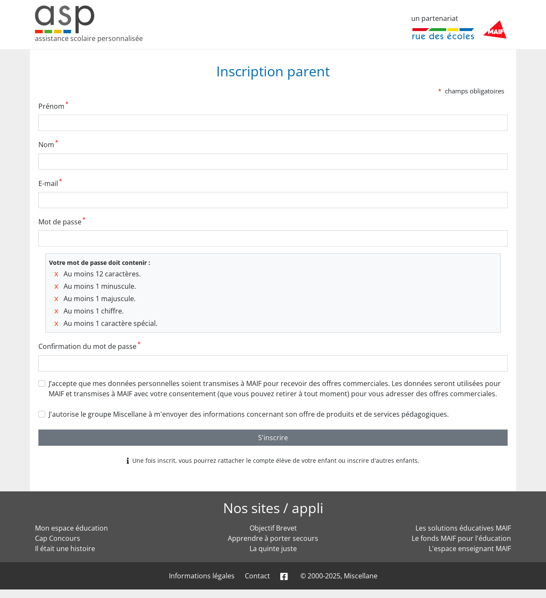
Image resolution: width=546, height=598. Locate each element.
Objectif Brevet (273, 528)
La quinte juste (273, 548)
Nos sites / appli (273, 508)
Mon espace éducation (71, 528)
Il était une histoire (65, 548)
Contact (257, 576)
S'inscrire (273, 437)
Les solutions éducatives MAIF (463, 528)
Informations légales (202, 576)
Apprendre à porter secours (273, 538)
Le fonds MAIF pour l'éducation (461, 538)
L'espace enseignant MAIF (470, 548)
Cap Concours (57, 538)
